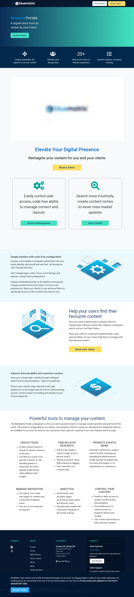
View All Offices (63, 561)
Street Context (35, 558)
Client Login (115, 3)
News (32, 566)
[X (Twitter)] (12, 551)
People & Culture (36, 570)
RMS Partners (35, 555)
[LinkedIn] (12, 547)
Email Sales (94, 550)
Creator (33, 547)
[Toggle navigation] (12, 3)
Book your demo (85, 349)
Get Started (100, 3)
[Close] (20, 590)
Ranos (32, 562)
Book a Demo (20, 35)
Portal (32, 551)
